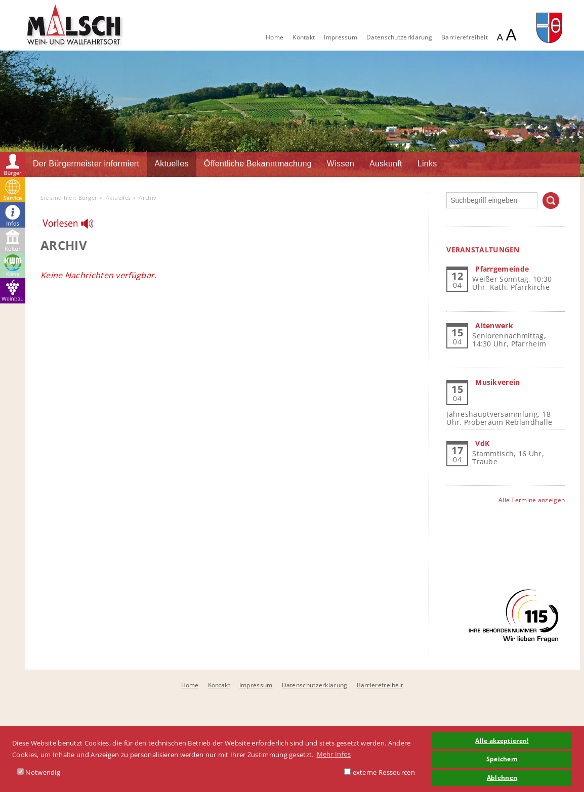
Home (274, 37)
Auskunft (385, 163)
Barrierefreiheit (464, 37)
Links (427, 163)
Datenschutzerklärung (399, 37)
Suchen (551, 200)
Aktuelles (171, 163)
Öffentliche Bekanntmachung (258, 163)
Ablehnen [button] (502, 777)
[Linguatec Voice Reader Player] (74, 226)
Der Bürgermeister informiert (86, 163)
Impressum (340, 37)
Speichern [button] (502, 759)
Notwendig (38, 772)
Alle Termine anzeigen (531, 500)
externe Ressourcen (379, 772)
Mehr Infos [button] (334, 754)
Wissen (340, 163)
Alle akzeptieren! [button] (501, 740)
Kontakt (304, 37)
